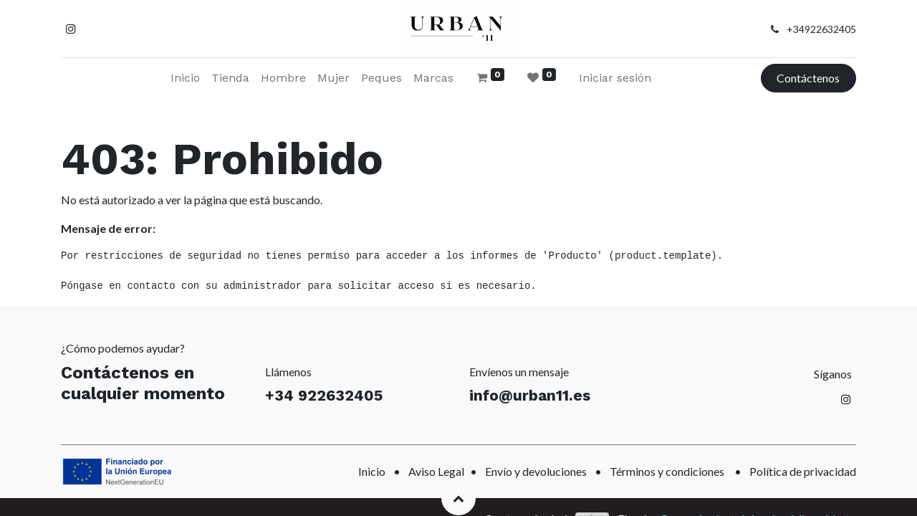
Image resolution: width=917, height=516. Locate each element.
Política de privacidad (802, 471)
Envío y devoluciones (536, 471)
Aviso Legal (436, 471)
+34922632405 (821, 29)
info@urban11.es (529, 395)
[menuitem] (185, 78)
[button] (458, 498)
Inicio (371, 471)
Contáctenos (808, 78)
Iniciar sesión (615, 78)
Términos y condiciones (667, 471)
